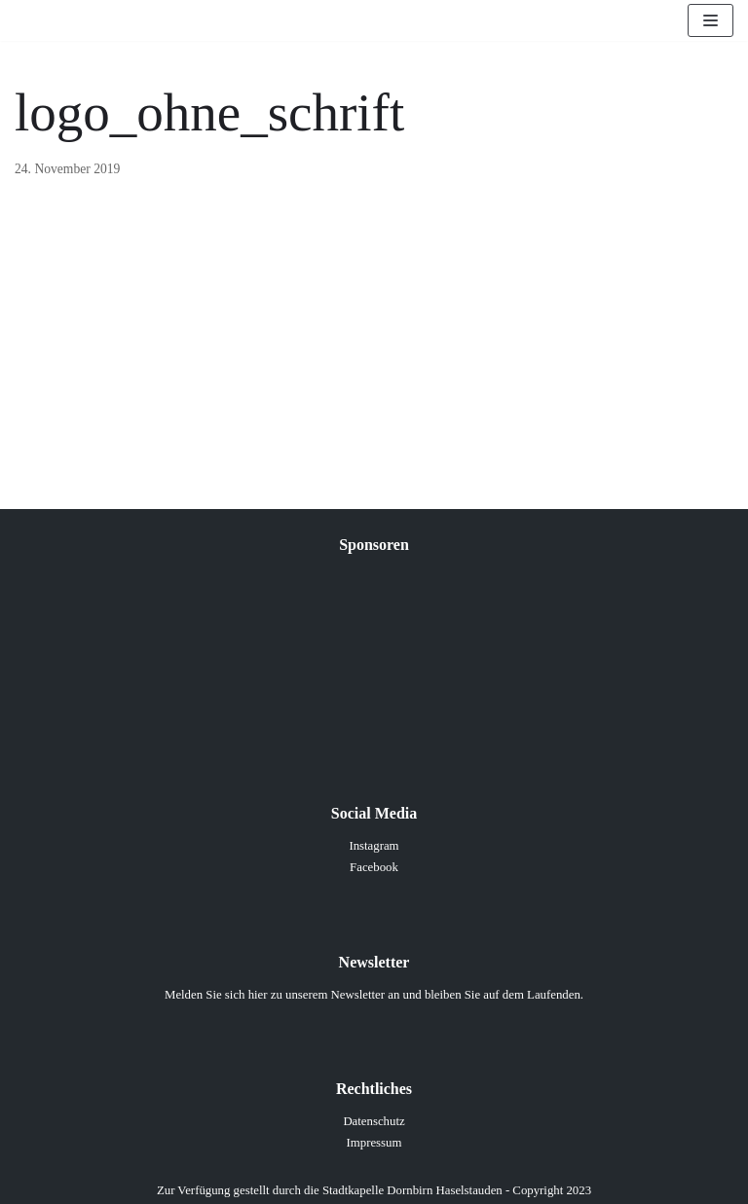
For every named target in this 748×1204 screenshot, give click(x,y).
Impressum (374, 1142)
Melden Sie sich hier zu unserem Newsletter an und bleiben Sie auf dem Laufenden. (374, 995)
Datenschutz (373, 1121)
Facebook (374, 867)
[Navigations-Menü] (710, 20)
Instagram (373, 846)
